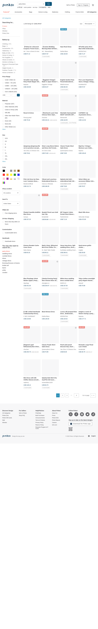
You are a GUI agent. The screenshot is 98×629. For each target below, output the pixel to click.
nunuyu (26, 217)
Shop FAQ (22, 415)
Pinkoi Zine (5, 33)
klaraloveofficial (28, 184)
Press (53, 415)
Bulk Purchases (39, 415)
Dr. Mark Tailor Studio (48, 250)
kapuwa (26, 84)
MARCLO (63, 283)
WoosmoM (63, 117)
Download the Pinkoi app (80, 424)
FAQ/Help (38, 413)
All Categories (6, 18)
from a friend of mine (33, 51)
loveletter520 (83, 84)
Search (48, 4)
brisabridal (45, 217)
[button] (18, 95)
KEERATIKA (82, 51)
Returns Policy (39, 425)
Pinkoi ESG (55, 418)
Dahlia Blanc (64, 51)
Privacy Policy (39, 422)
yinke (4, 270)
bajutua (81, 150)
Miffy (49, 7)
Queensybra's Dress (66, 150)
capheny (81, 117)
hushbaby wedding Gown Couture (70, 250)
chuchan (44, 117)
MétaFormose (64, 84)
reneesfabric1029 (65, 184)
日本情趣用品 (42, 7)
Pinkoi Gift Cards (7, 418)
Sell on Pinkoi (70, 5)
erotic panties (27, 7)
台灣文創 (19, 7)
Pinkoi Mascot (56, 420)
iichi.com (54, 425)
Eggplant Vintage (47, 84)
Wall (3, 420)
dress (4, 258)
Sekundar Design (84, 217)
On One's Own (46, 150)
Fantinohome (64, 217)
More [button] (4, 129)
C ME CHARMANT (29, 316)
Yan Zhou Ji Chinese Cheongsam (34, 150)
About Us (54, 413)
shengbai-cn (45, 283)
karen (4, 268)
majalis (81, 250)
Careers (54, 422)
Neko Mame (27, 250)
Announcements (40, 418)
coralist (4, 272)
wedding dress (7, 253)
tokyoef (81, 283)
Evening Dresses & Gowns (11, 263)
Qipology (26, 283)
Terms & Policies (40, 420)
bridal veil (5, 265)
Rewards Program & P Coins (41, 427)
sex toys (35, 7)
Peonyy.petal (27, 117)
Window (4, 31)
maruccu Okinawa (47, 184)
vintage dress (6, 260)
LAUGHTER (82, 184)
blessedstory (49, 51)
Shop (4, 28)
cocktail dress (6, 256)
